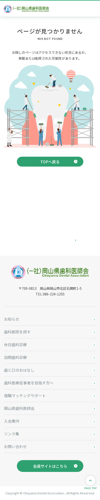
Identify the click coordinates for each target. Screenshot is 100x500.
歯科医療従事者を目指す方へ (28, 383)
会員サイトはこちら (50, 466)
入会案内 (11, 421)
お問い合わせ (15, 446)
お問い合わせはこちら (50, 240)
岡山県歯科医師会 (19, 408)
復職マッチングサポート (25, 395)
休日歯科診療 (15, 344)
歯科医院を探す (17, 332)
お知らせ (11, 319)
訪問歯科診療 (15, 357)
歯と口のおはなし (19, 370)
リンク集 (11, 434)
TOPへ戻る (50, 161)
